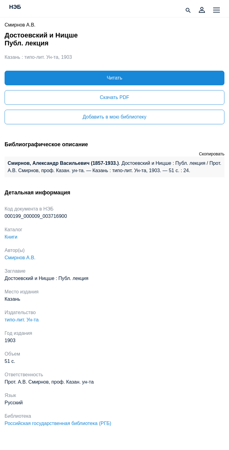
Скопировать (211, 153)
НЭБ (15, 7)
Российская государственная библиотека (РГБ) (58, 423)
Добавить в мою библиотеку (114, 116)
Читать (114, 77)
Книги (11, 236)
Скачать (114, 97)
